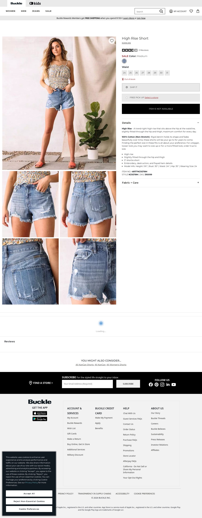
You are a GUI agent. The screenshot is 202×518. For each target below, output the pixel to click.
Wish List (71, 428)
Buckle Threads (158, 418)
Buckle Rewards (74, 423)
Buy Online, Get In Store (78, 444)
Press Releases (158, 439)
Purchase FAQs (130, 440)
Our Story (155, 413)
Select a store (151, 97)
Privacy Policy (31, 482)
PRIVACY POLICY (65, 493)
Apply (97, 423)
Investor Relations (159, 444)
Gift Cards (72, 433)
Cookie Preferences (144, 493)
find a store (43, 383)
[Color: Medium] (124, 61)
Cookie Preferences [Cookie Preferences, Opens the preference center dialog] (29, 509)
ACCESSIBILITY (122, 493)
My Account (72, 417)
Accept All (29, 493)
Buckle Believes (158, 429)
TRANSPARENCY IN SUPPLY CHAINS (94, 493)
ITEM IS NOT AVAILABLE (161, 109)
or (130, 18)
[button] (10, 11)
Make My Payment (103, 417)
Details (161, 122)
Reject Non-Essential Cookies (29, 501)
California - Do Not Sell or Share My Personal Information (135, 469)
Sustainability (157, 434)
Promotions (128, 450)
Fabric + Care (161, 182)
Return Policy (129, 434)
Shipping (127, 445)
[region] (29, 484)
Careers (154, 423)
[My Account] (178, 11)
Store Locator (129, 455)
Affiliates (155, 450)
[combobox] (147, 11)
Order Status (129, 429)
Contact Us (128, 424)
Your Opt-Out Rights (132, 477)
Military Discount (75, 454)
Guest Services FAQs (132, 418)
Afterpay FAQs (129, 461)
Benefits (99, 428)
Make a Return (74, 439)
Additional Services (76, 449)
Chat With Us (129, 413)
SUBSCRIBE (128, 383)
